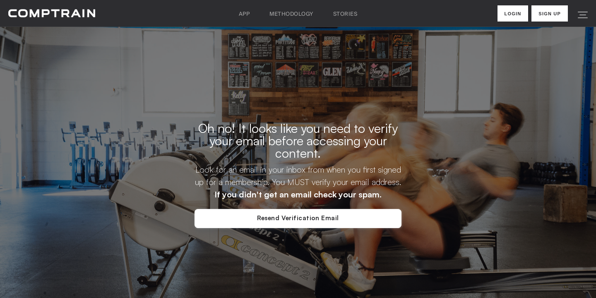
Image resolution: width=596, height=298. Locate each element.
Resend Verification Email (298, 218)
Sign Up (549, 13)
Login (513, 13)
